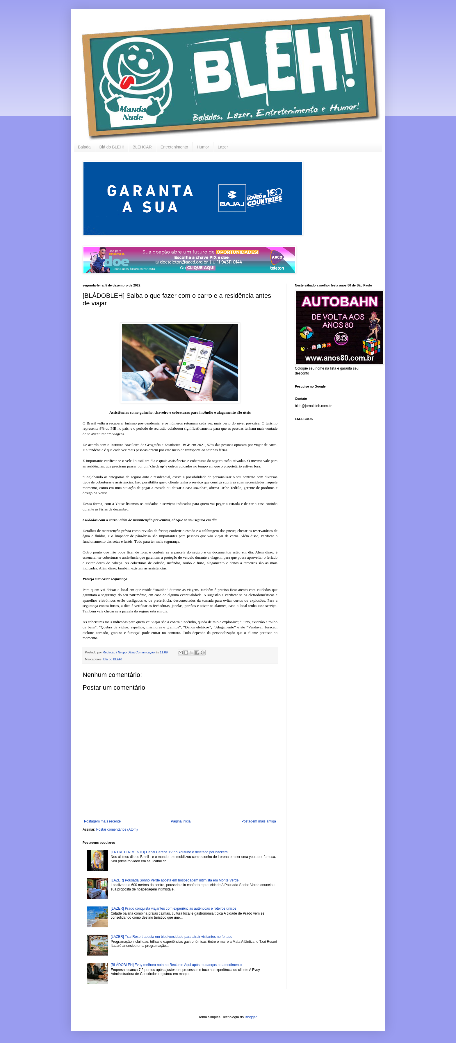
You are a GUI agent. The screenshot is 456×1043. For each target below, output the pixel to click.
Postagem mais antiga (258, 821)
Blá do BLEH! (111, 147)
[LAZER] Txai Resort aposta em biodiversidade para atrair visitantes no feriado (171, 937)
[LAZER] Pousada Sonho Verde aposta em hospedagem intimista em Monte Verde (175, 880)
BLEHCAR (142, 147)
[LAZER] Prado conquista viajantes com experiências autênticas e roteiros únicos (173, 908)
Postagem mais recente (102, 821)
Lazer (223, 147)
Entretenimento (174, 147)
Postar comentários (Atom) (117, 829)
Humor (203, 147)
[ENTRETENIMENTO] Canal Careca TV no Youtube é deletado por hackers (169, 852)
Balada (84, 147)
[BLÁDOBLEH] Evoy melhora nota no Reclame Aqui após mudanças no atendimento (176, 965)
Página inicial (181, 821)
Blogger (251, 1017)
